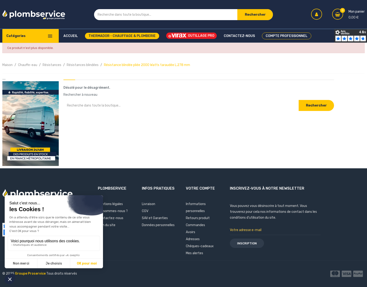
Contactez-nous (110, 218)
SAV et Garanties (155, 218)
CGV (145, 211)
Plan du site (106, 225)
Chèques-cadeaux (200, 246)
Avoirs (190, 232)
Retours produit (198, 218)
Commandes (195, 225)
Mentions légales (110, 204)
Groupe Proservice (30, 274)
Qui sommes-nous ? (113, 211)
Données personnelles (158, 225)
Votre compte (200, 188)
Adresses (193, 239)
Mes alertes (194, 253)
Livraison (148, 204)
